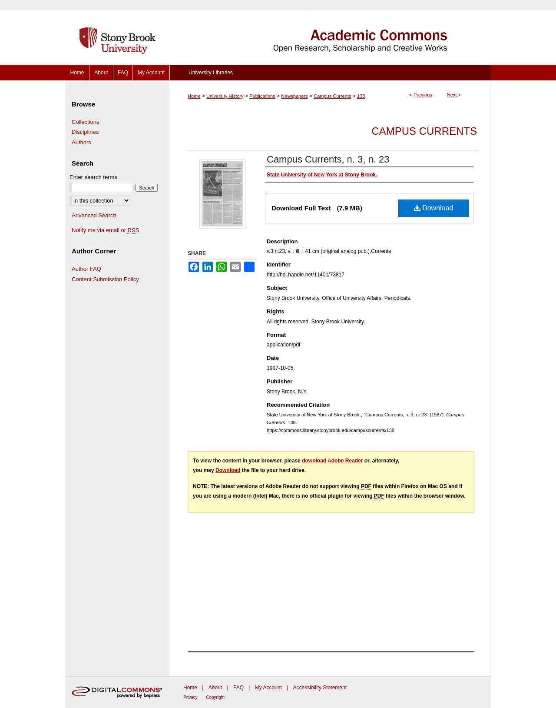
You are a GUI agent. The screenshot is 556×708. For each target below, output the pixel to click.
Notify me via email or (105, 230)
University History (225, 96)
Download (433, 208)
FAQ (238, 688)
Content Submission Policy (105, 279)
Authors (81, 142)
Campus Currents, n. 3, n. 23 (328, 159)
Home (194, 96)
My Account (268, 688)
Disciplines (85, 132)
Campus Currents (332, 96)
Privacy (190, 697)
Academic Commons (330, 32)
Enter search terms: (94, 177)
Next (452, 94)
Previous (423, 94)
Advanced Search (94, 215)
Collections (85, 122)
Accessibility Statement (320, 688)
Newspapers (294, 96)
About (215, 688)
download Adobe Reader (332, 461)
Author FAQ (86, 269)
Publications (262, 96)
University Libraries (211, 73)
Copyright (215, 697)
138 (361, 96)
